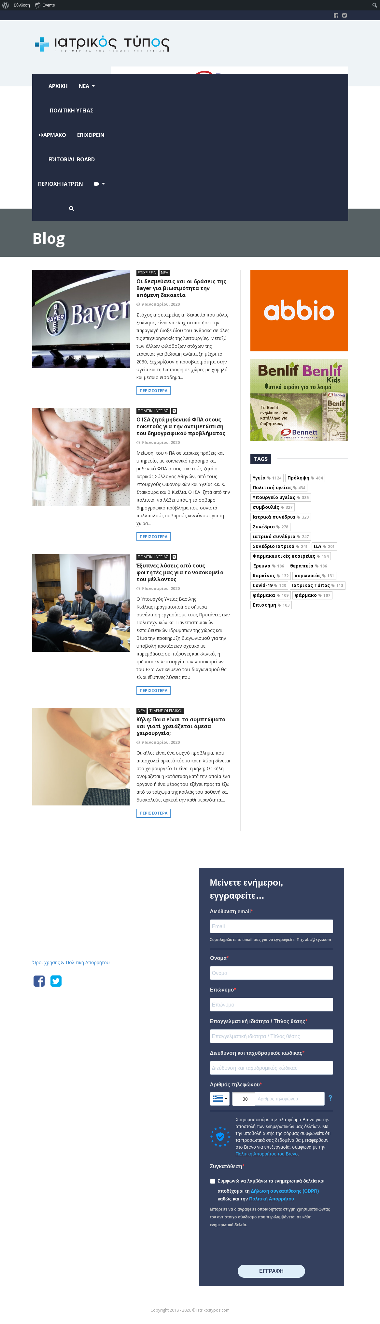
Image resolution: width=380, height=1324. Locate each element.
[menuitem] (5, 5)
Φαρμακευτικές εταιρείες (291, 556)
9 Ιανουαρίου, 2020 (160, 304)
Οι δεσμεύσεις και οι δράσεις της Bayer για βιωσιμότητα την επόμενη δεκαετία (181, 288)
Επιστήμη (271, 605)
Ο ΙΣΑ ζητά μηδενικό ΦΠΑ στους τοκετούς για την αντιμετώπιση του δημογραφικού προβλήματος (180, 426)
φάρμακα (271, 595)
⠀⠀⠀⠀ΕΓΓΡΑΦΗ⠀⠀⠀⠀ (271, 1271)
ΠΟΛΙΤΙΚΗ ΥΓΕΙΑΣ (153, 411)
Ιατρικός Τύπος (317, 585)
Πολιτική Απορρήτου (271, 1198)
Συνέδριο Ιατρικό (280, 546)
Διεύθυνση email (230, 911)
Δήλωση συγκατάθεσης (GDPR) (285, 1191)
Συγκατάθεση (226, 1166)
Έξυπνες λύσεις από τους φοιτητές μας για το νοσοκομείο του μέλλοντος (179, 572)
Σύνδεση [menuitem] (22, 5)
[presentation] (259, 1246)
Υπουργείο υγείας (281, 497)
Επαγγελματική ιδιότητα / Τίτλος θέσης (257, 1021)
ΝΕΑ (164, 272)
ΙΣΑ (324, 546)
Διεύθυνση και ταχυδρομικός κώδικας (256, 1053)
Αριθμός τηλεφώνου (235, 1084)
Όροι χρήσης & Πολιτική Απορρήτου (71, 962)
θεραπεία (308, 566)
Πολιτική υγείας (279, 487)
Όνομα (218, 958)
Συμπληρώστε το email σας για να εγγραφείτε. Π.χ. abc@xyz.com (270, 939)
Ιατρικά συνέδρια (281, 517)
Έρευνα (268, 566)
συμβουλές (272, 507)
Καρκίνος (271, 575)
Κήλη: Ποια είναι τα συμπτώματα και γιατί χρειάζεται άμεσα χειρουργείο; (181, 726)
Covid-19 (269, 585)
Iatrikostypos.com (81, 866)
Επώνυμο (222, 990)
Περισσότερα (153, 390)
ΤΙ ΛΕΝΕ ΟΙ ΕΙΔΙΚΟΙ (165, 710)
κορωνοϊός (314, 575)
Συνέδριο (270, 526)
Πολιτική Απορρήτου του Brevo (267, 1153)
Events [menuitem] (45, 5)
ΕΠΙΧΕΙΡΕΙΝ (147, 272)
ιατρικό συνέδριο (281, 536)
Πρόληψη (305, 478)
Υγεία (267, 478)
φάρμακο (312, 595)
